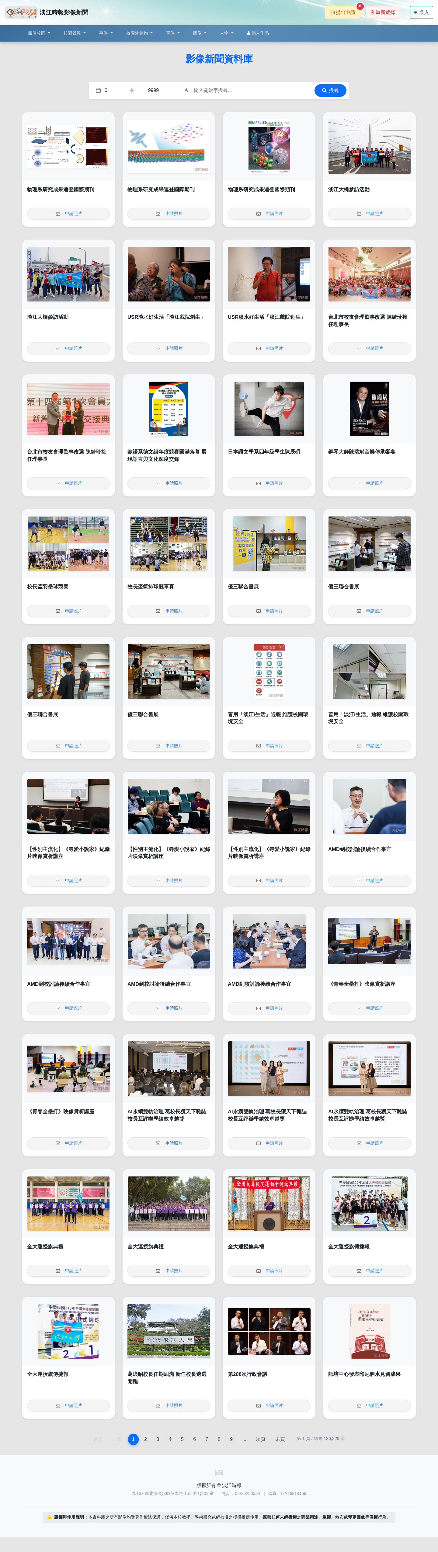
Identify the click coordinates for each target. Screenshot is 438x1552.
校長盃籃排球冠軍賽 (150, 587)
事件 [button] (104, 33)
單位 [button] (171, 33)
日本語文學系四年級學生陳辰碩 (264, 452)
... (244, 1439)
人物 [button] (225, 33)
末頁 (280, 1439)
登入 (421, 12)
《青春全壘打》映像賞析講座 (361, 984)
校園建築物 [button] (137, 33)
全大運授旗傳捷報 (349, 1247)
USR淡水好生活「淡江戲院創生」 (166, 317)
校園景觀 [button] (73, 33)
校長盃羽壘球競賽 (47, 587)
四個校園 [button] (37, 33)
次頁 (261, 1439)
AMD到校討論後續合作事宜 (359, 849)
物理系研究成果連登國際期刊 (60, 189)
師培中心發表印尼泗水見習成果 (364, 1374)
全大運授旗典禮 (45, 1247)
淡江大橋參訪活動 (349, 189)
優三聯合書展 (243, 587)
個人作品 (258, 33)
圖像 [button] (198, 33)
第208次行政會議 (247, 1374)
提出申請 (345, 10)
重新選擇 (382, 12)
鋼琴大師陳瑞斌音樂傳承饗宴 (361, 452)
